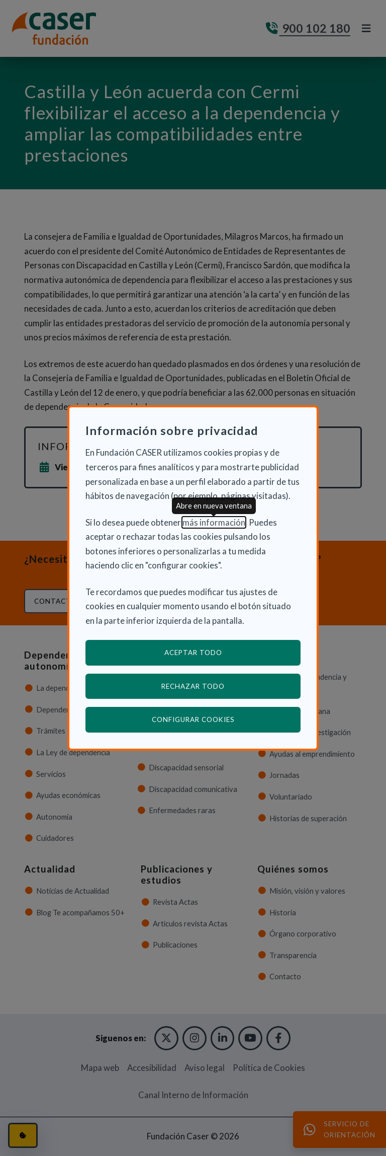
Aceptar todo (193, 652)
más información (213, 522)
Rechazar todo (193, 686)
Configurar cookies (226, 719)
